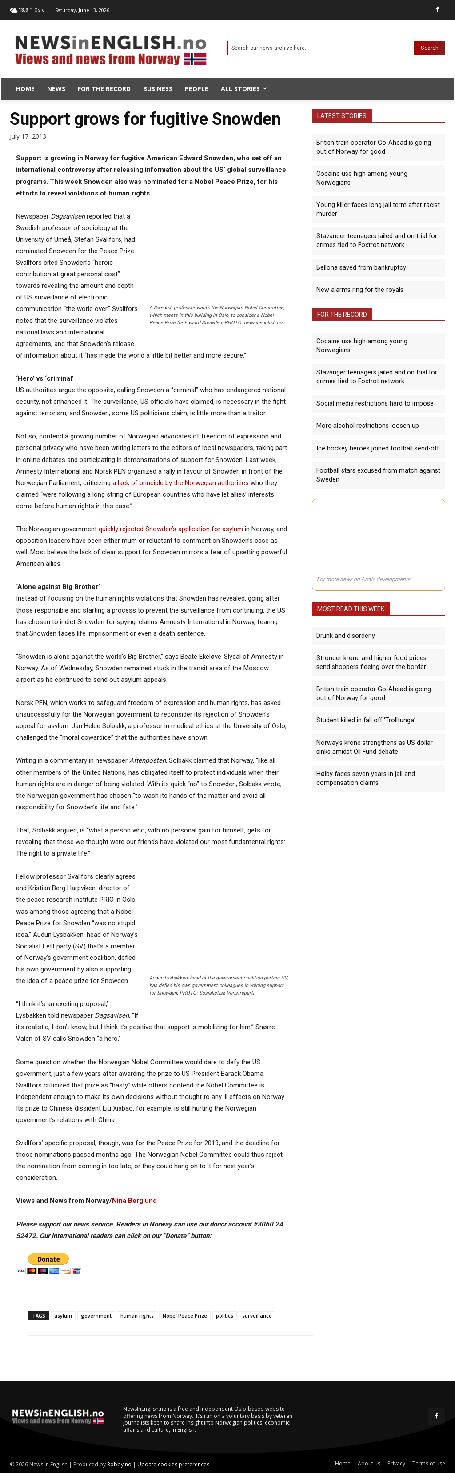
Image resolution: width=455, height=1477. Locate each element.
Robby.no (119, 1464)
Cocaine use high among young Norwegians (377, 173)
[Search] (429, 48)
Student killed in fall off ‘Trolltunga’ (365, 697)
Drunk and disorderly (345, 613)
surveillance (257, 1315)
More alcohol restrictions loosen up (365, 404)
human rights (137, 1315)
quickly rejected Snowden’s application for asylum (171, 529)
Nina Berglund (134, 1201)
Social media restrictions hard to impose (372, 382)
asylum (63, 1315)
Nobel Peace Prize (185, 1315)
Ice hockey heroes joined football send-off (375, 426)
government (96, 1315)
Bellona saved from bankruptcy (360, 256)
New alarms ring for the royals (358, 278)
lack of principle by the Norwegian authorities (183, 483)
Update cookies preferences (173, 1464)
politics (224, 1315)
